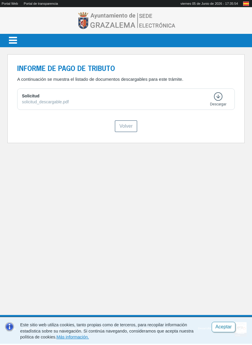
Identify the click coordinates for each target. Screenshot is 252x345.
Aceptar (223, 326)
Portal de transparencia (41, 3)
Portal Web (10, 3)
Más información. (72, 337)
